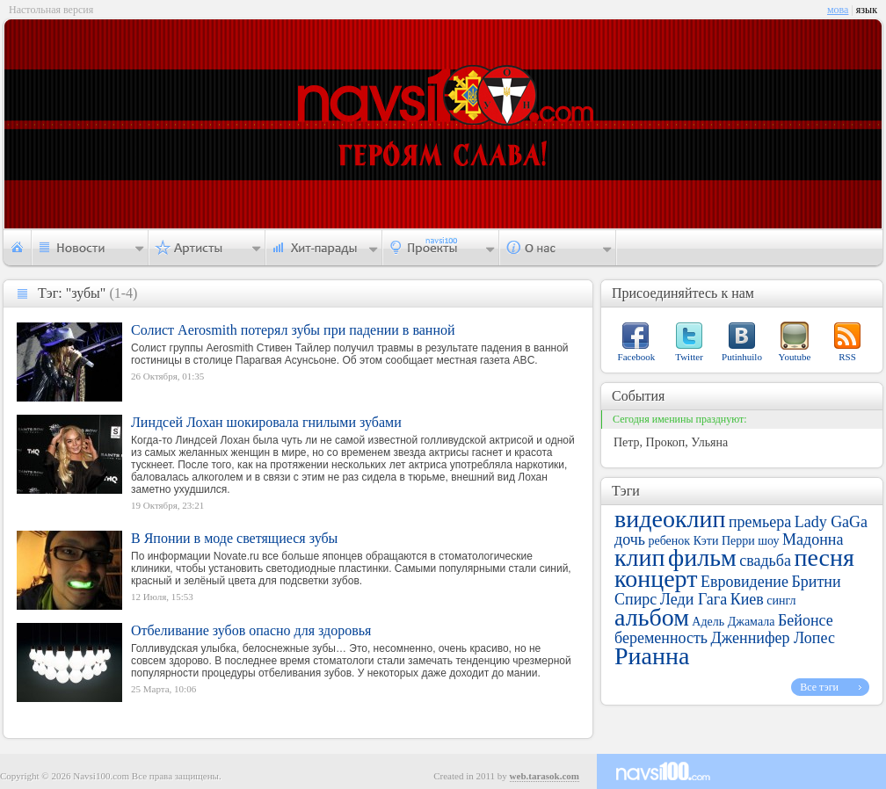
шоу (768, 540)
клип (639, 557)
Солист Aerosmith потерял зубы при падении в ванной (293, 329)
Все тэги (819, 687)
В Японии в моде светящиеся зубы (234, 538)
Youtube (795, 356)
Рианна (651, 656)
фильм (702, 557)
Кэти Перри (724, 540)
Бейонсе (805, 620)
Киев (747, 599)
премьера (760, 522)
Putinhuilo (742, 356)
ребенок (669, 540)
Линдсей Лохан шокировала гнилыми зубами (266, 422)
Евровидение (744, 581)
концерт (655, 578)
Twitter (689, 356)
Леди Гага (693, 599)
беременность (661, 638)
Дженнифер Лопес (773, 638)
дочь (629, 539)
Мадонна (812, 539)
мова (837, 10)
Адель (708, 621)
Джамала (751, 621)
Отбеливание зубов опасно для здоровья (251, 630)
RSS (847, 356)
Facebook (637, 356)
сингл (780, 600)
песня (823, 557)
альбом (651, 617)
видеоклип (669, 518)
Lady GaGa (831, 522)
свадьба (765, 560)
